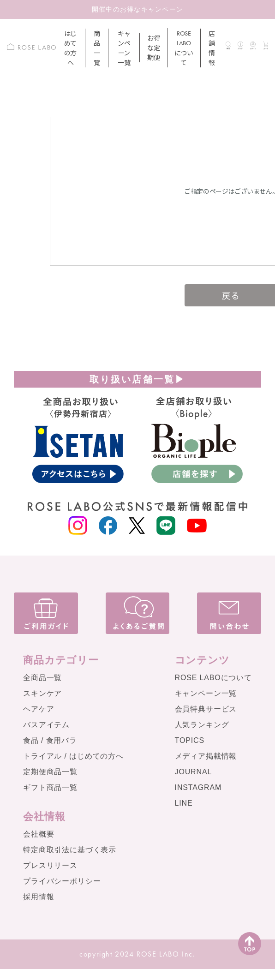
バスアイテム (46, 725)
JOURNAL (193, 772)
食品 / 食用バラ (50, 740)
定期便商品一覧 (50, 772)
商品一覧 (97, 48)
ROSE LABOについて (213, 678)
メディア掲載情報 (206, 756)
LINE (184, 803)
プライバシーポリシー (62, 881)
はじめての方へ (70, 48)
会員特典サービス (206, 709)
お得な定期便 (153, 47)
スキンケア (42, 693)
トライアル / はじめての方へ (73, 756)
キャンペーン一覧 (124, 48)
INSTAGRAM (198, 787)
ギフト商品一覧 (50, 787)
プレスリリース (50, 865)
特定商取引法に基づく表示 (69, 850)
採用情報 (38, 897)
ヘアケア (38, 709)
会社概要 (38, 834)
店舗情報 (212, 48)
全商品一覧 (42, 678)
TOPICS (189, 740)
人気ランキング (202, 725)
